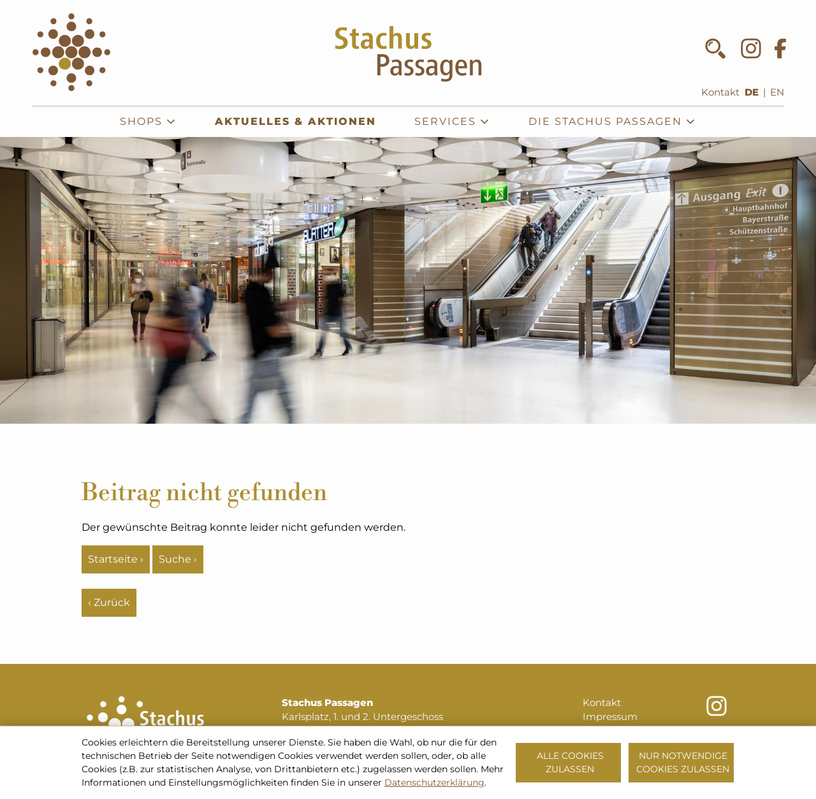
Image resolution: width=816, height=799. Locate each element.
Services (452, 121)
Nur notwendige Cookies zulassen (682, 762)
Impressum (610, 717)
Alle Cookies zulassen (570, 762)
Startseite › (115, 559)
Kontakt (720, 92)
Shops (148, 121)
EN (777, 92)
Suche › (178, 559)
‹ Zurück (109, 602)
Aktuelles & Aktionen (295, 121)
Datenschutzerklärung (434, 782)
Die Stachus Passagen (612, 121)
